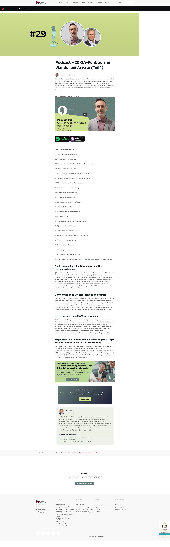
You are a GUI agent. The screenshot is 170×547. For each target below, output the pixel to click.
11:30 (56, 197)
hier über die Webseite (92, 259)
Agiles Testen (83, 452)
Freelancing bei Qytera (121, 509)
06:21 (57, 178)
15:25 (57, 221)
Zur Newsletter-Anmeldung (84, 483)
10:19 (56, 192)
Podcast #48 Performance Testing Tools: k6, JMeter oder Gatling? (75, 441)
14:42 (57, 216)
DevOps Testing (60, 521)
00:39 (57, 154)
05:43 (57, 173)
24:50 (57, 254)
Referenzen (118, 504)
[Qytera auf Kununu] (53, 533)
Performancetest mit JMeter (83, 511)
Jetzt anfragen (85, 399)
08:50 (57, 188)
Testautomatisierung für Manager (84, 507)
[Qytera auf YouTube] (43, 533)
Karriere (90, 2)
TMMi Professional (80, 504)
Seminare (75, 2)
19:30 (57, 235)
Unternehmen (98, 2)
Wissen (83, 2)
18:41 (56, 231)
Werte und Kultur (119, 507)
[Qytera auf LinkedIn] (38, 533)
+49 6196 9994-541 (41, 517)
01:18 (56, 159)
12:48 (57, 207)
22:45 (57, 250)
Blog (97, 504)
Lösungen (67, 2)
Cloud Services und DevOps (63, 518)
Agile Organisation (93, 452)
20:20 (57, 240)
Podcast (98, 509)
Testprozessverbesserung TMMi (64, 506)
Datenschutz (103, 536)
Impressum (96, 536)
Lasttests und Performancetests (64, 514)
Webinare (98, 507)
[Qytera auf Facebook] (58, 533)
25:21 (57, 259)
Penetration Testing (61, 523)
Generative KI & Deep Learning (64, 525)
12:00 (57, 202)
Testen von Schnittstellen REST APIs (85, 513)
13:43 (57, 211)
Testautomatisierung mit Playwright (65, 509)
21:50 (57, 245)
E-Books (98, 511)
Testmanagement (60, 504)
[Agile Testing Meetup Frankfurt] (48, 533)
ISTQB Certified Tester (81, 506)
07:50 (57, 183)
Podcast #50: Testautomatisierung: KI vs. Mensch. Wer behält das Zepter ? (77, 437)
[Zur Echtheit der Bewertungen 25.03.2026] (164, 536)
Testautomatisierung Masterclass (104, 506)
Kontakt (107, 2)
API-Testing (59, 516)
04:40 (57, 169)
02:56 (57, 164)
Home (60, 2)
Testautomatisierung (88, 85)
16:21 (56, 226)
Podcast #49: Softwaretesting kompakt (68, 439)
